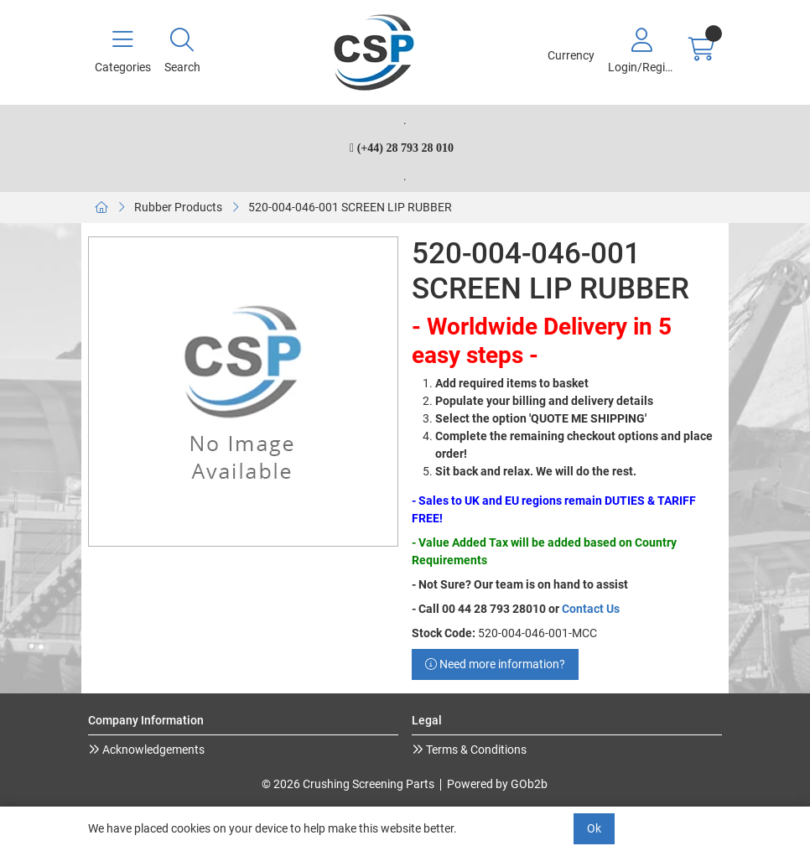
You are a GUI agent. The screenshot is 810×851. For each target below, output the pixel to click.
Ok (594, 828)
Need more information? (495, 664)
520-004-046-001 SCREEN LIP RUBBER (350, 207)
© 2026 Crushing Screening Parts (348, 784)
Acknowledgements (152, 749)
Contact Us (591, 608)
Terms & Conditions (475, 749)
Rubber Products (178, 207)
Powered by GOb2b (497, 784)
